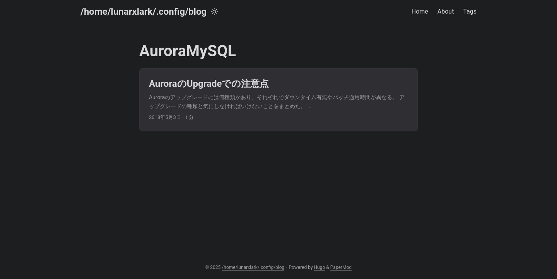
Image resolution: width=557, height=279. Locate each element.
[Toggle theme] (214, 11)
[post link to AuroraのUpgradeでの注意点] (278, 100)
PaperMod (341, 267)
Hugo (319, 267)
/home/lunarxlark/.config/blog (143, 11)
